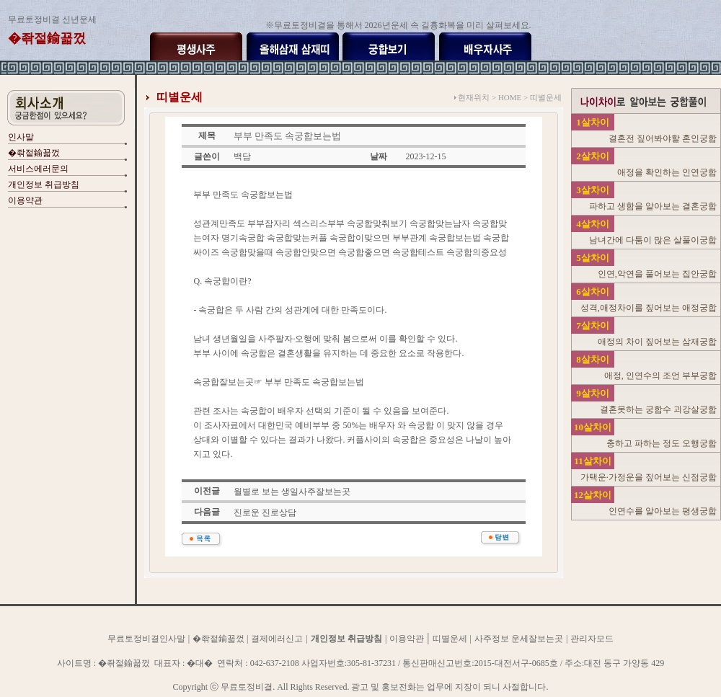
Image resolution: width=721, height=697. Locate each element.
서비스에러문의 (38, 169)
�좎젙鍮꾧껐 (34, 153)
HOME (509, 97)
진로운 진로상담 (265, 512)
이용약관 (25, 200)
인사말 (21, 137)
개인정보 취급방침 (43, 184)
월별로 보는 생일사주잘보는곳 (292, 492)
